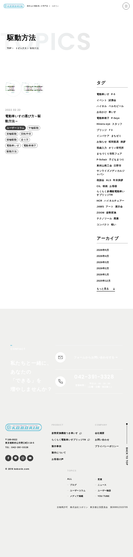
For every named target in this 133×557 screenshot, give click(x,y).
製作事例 (56, 480)
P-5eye (118, 123)
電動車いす (104, 94)
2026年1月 (104, 305)
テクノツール (105, 249)
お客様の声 (58, 493)
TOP (9, 48)
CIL (112, 204)
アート (111, 237)
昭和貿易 (116, 147)
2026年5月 (104, 281)
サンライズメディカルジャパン (111, 190)
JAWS (101, 237)
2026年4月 (104, 287)
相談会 (101, 198)
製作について (59, 487)
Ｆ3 (112, 135)
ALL (69, 513)
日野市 (120, 183)
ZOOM (101, 243)
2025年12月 (105, 311)
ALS (110, 198)
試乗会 (114, 100)
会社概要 (99, 467)
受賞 (100, 513)
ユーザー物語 (104, 524)
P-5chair (103, 171)
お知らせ (102, 147)
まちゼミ (119, 141)
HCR (100, 226)
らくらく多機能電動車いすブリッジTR (111, 218)
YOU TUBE (103, 530)
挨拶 (100, 153)
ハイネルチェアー (108, 232)
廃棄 (119, 249)
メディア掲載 (76, 530)
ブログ (73, 519)
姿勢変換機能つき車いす (67, 467)
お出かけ (102, 118)
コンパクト (104, 255)
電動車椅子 (104, 123)
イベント (102, 100)
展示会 (121, 237)
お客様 (101, 210)
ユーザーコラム (78, 524)
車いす (114, 118)
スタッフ (120, 129)
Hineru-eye (104, 129)
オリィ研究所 (105, 159)
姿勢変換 (113, 243)
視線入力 (110, 153)
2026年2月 (104, 299)
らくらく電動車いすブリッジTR (71, 473)
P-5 (115, 94)
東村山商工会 (105, 183)
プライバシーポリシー (107, 480)
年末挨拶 (102, 204)
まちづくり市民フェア (111, 165)
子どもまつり (105, 177)
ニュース (102, 519)
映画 (119, 204)
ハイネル (102, 106)
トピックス (21, 48)
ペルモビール (105, 111)
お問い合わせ (102, 473)
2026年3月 (104, 293)
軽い (116, 255)
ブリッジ (102, 135)
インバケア (104, 141)
